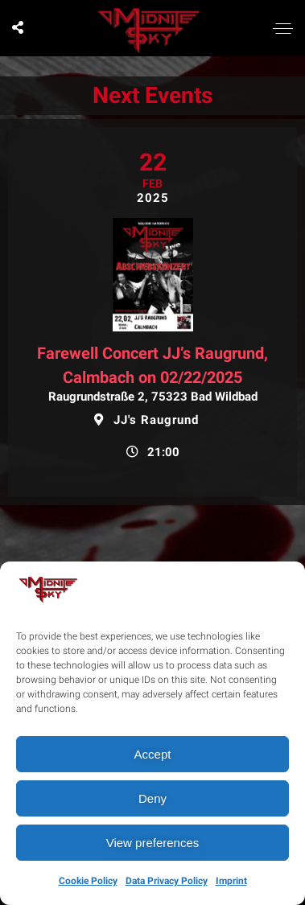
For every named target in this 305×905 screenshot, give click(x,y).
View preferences (153, 842)
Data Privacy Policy (167, 880)
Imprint (231, 880)
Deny (152, 798)
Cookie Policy (88, 880)
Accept (152, 754)
